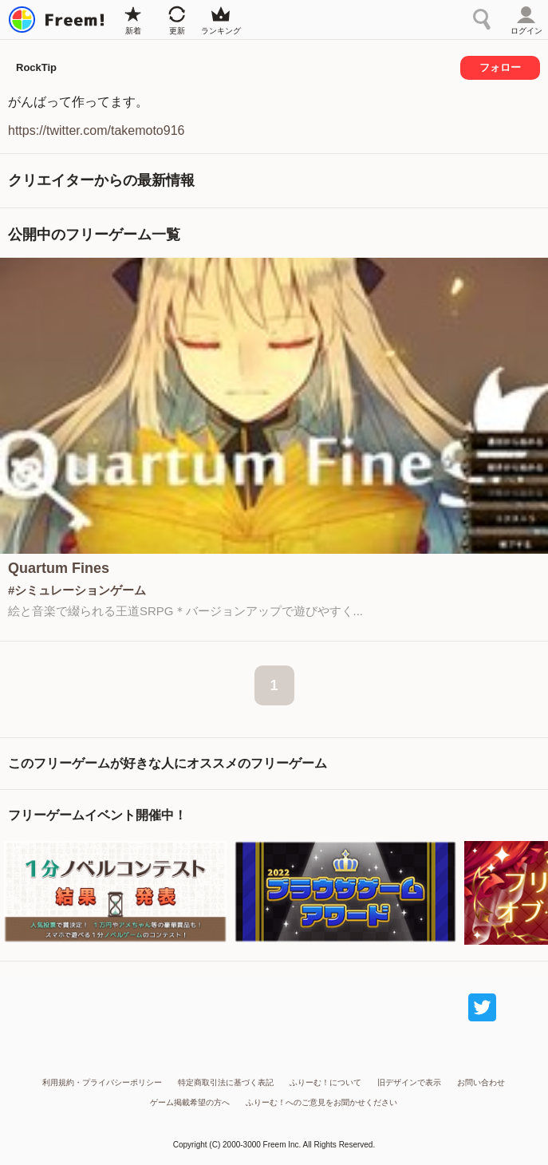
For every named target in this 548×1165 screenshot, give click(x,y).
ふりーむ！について (325, 1082)
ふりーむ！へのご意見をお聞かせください (321, 1102)
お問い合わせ (481, 1082)
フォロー (500, 67)
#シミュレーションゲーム (77, 590)
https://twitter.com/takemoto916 (96, 130)
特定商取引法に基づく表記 (226, 1082)
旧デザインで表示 (409, 1082)
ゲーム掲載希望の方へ (190, 1102)
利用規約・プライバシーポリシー (102, 1082)
